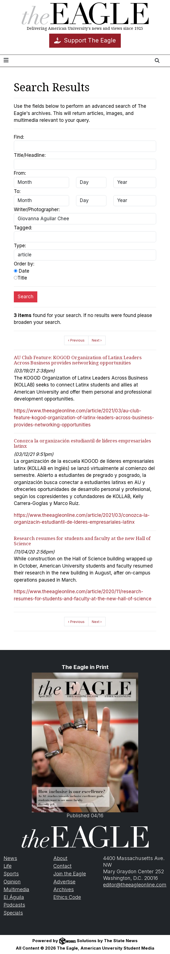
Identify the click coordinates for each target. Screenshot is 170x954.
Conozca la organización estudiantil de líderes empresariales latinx (82, 443)
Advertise (64, 882)
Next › (97, 340)
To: (17, 191)
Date (21, 271)
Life (8, 866)
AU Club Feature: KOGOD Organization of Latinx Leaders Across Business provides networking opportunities (78, 360)
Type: (20, 245)
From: (20, 173)
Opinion (12, 882)
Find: (19, 137)
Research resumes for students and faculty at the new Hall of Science (82, 541)
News (10, 858)
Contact (62, 866)
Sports (11, 874)
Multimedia (16, 889)
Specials (13, 913)
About (60, 858)
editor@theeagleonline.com (134, 885)
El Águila (14, 897)
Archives (63, 889)
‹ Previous (76, 340)
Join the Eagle (69, 874)
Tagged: (23, 227)
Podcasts (14, 905)
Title (20, 278)
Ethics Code (67, 897)
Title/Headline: (30, 155)
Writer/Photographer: (37, 209)
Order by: (24, 264)
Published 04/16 (85, 745)
